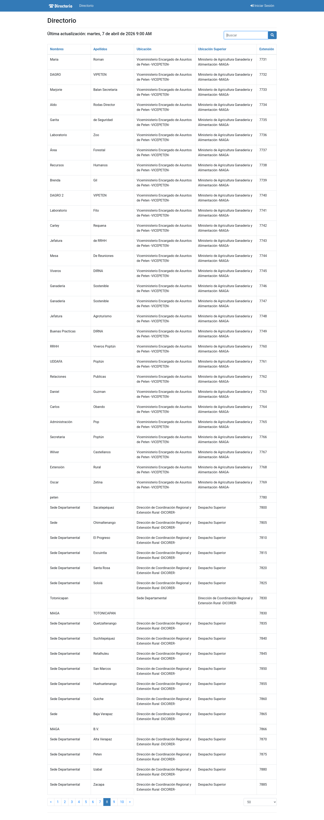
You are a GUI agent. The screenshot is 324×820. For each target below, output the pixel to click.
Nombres (57, 49)
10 (122, 802)
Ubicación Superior (212, 49)
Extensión (266, 49)
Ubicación (144, 49)
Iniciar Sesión (262, 6)
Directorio (86, 6)
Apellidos (100, 49)
